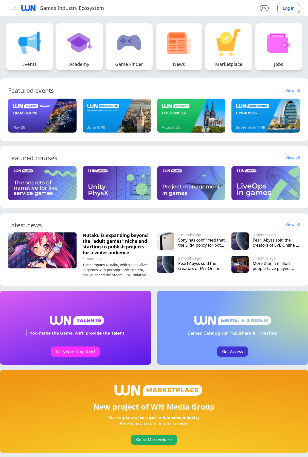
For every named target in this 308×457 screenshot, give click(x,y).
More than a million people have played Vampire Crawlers (272, 268)
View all (293, 90)
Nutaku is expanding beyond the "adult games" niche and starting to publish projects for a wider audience (115, 243)
